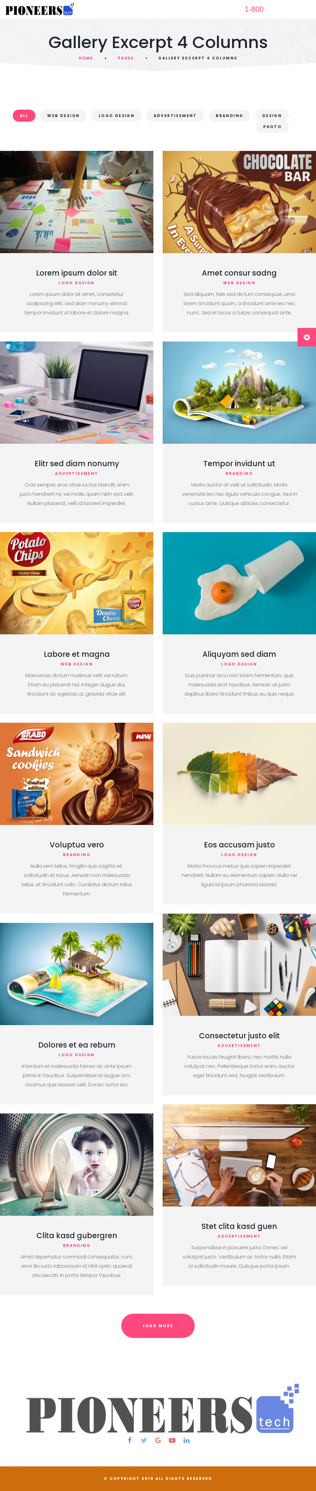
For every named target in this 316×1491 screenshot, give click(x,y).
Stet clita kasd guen (239, 1226)
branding (239, 473)
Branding (229, 115)
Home (86, 58)
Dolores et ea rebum (76, 1045)
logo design (76, 282)
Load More (158, 1325)
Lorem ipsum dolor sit (76, 273)
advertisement (76, 473)
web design (239, 282)
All (24, 115)
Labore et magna (77, 654)
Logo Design (117, 115)
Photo (272, 126)
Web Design (63, 115)
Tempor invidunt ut (239, 464)
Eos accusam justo (239, 845)
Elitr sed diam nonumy (77, 464)
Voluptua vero (77, 845)
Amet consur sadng (239, 273)
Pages (126, 58)
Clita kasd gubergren (76, 1235)
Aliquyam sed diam (239, 654)
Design (272, 115)
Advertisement (175, 115)
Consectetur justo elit (239, 1036)
